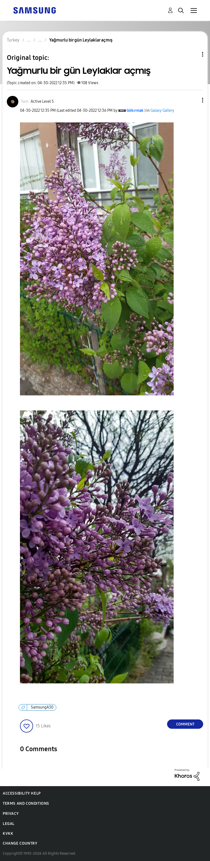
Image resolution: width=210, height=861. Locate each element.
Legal (8, 823)
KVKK (8, 833)
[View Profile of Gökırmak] (135, 110)
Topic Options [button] (193, 54)
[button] (193, 100)
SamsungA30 (42, 707)
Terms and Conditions (26, 803)
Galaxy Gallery (162, 110)
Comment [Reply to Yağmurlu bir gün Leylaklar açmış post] (185, 724)
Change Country (20, 843)
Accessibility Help (22, 793)
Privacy (11, 813)
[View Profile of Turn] (24, 101)
